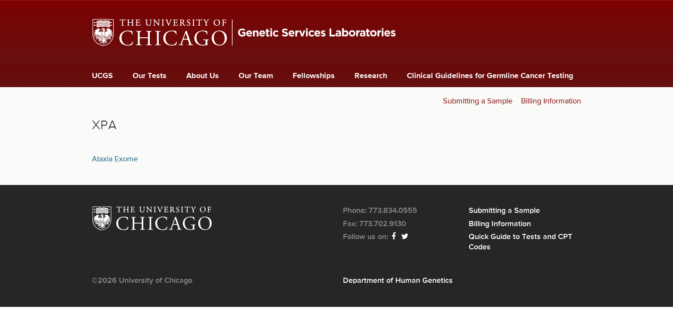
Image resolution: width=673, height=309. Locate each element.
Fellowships (314, 76)
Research (371, 76)
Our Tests (150, 76)
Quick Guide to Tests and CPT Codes (520, 242)
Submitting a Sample (477, 101)
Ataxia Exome (115, 159)
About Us (202, 76)
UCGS (102, 76)
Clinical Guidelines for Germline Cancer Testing (490, 76)
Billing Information (551, 101)
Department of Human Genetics (398, 281)
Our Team (256, 76)
